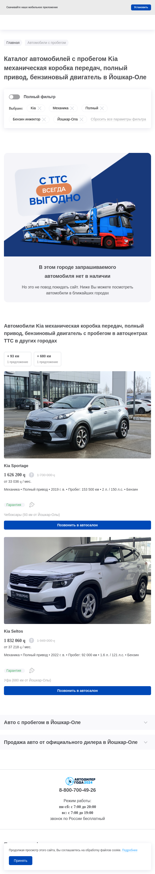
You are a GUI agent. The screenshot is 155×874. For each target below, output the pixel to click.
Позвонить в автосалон (77, 525)
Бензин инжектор (26, 119)
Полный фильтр (40, 97)
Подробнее (129, 850)
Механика (61, 108)
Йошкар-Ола (67, 119)
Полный (91, 108)
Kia (33, 108)
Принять (20, 861)
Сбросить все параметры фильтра (118, 119)
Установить (141, 7)
